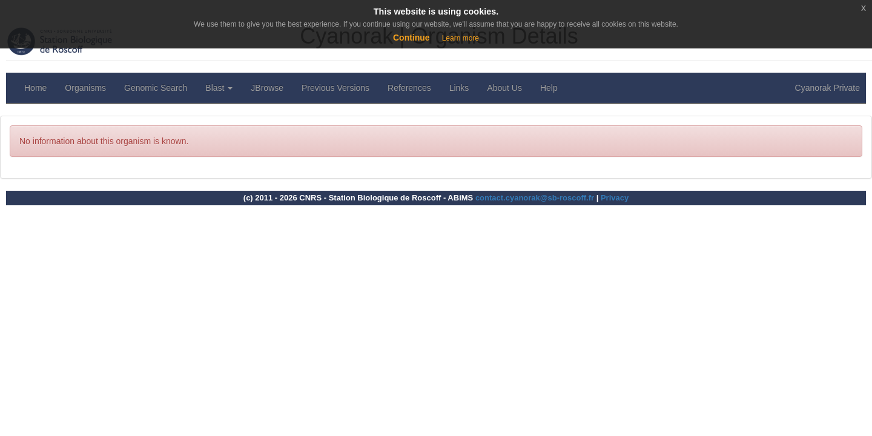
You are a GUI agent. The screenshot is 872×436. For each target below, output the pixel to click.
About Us (504, 88)
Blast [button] (219, 88)
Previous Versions (335, 88)
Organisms (85, 88)
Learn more (460, 38)
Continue (411, 37)
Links (459, 88)
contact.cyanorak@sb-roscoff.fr (534, 197)
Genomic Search (155, 88)
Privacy (615, 197)
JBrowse (267, 88)
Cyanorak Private (827, 88)
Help (549, 88)
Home (35, 88)
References (409, 88)
